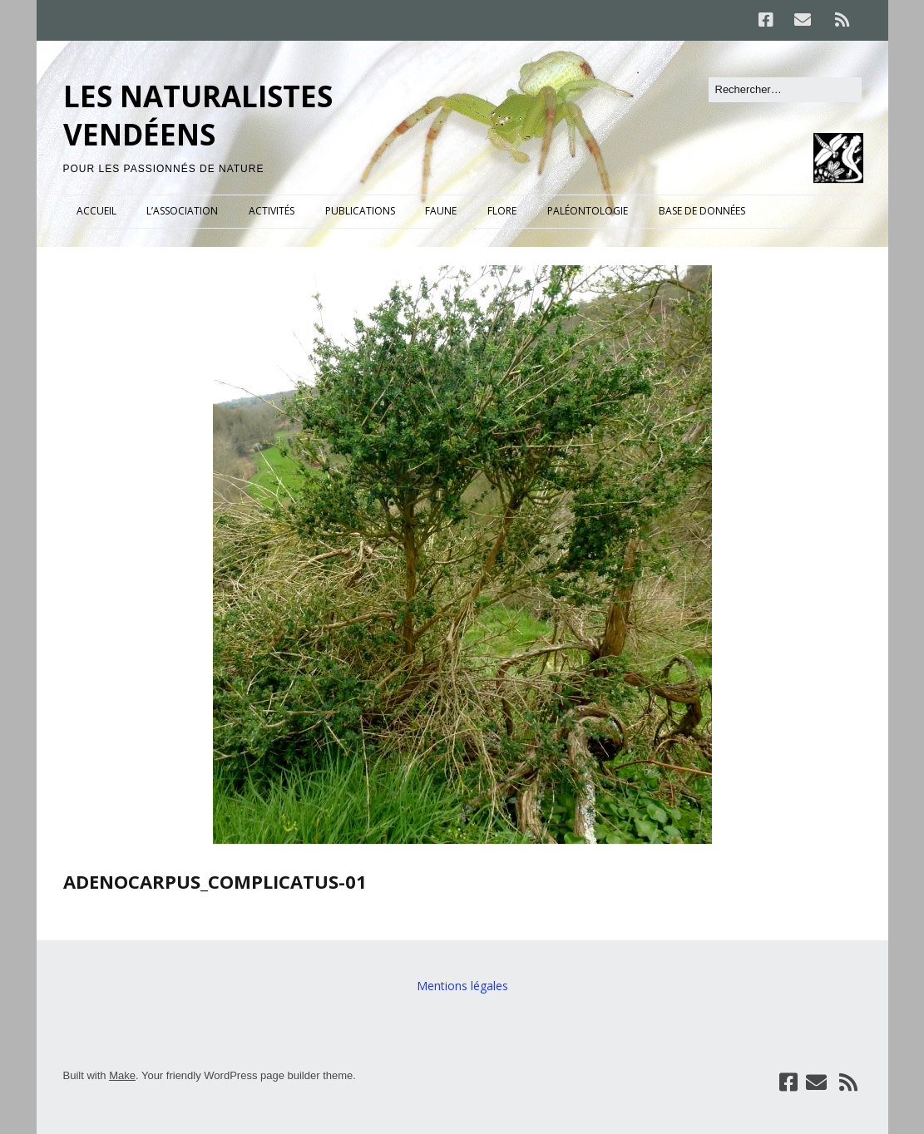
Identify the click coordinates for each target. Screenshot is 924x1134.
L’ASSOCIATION (182, 211)
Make (122, 1075)
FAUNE (441, 211)
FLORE (501, 211)
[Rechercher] (785, 89)
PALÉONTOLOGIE (587, 211)
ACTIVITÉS (271, 211)
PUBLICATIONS (360, 211)
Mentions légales (462, 985)
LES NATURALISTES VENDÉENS (198, 115)
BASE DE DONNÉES (702, 211)
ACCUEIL (96, 211)
